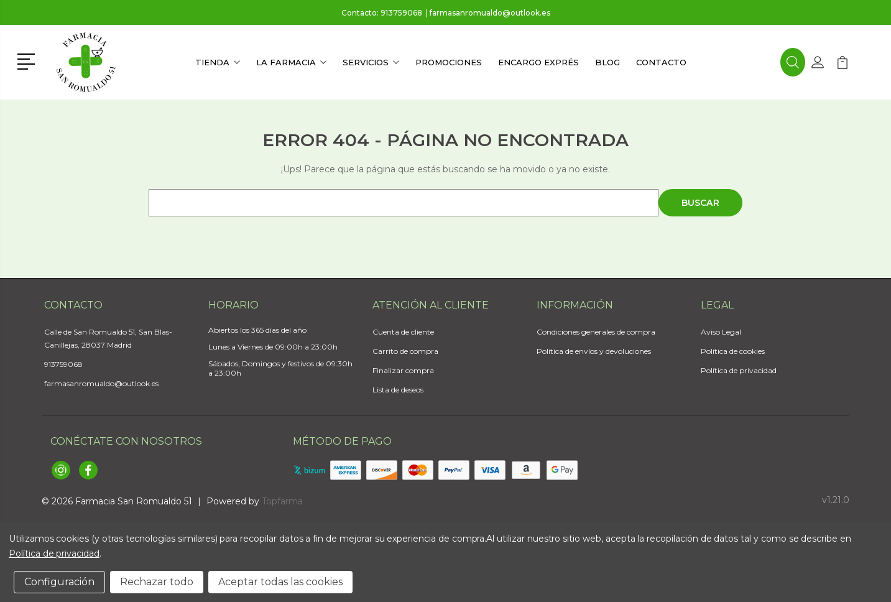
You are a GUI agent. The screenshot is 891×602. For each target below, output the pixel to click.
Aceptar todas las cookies (280, 582)
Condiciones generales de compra (596, 331)
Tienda (217, 62)
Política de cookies (733, 351)
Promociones (448, 62)
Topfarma (282, 501)
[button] (28, 60)
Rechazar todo (156, 582)
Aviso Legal (721, 331)
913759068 (401, 12)
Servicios (371, 62)
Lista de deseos (397, 389)
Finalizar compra (403, 370)
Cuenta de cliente (403, 331)
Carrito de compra (405, 351)
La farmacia (291, 62)
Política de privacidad (739, 370)
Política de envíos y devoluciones (594, 351)
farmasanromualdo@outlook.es (490, 12)
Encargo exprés (538, 62)
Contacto (661, 62)
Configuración (59, 582)
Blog (607, 62)
